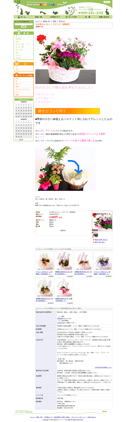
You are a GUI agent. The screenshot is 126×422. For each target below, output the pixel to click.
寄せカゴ (18, 55)
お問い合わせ (104, 17)
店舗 (88, 17)
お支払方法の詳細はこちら (103, 367)
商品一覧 (38, 17)
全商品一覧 (46, 21)
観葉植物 (18, 39)
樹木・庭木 (19, 50)
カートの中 (71, 17)
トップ (37, 21)
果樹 (17, 52)
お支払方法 (60, 323)
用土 (17, 67)
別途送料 (60, 318)
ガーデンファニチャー (23, 89)
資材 (17, 86)
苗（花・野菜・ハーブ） (23, 44)
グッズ (18, 92)
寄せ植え (18, 58)
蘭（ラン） (19, 36)
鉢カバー (18, 84)
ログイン (107, 2)
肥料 (17, 69)
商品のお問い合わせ (101, 239)
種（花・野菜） (21, 47)
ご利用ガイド (55, 17)
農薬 (17, 94)
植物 (54, 21)
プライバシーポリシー (78, 417)
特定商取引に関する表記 (62, 417)
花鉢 (17, 41)
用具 (17, 78)
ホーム (22, 17)
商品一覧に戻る (100, 242)
